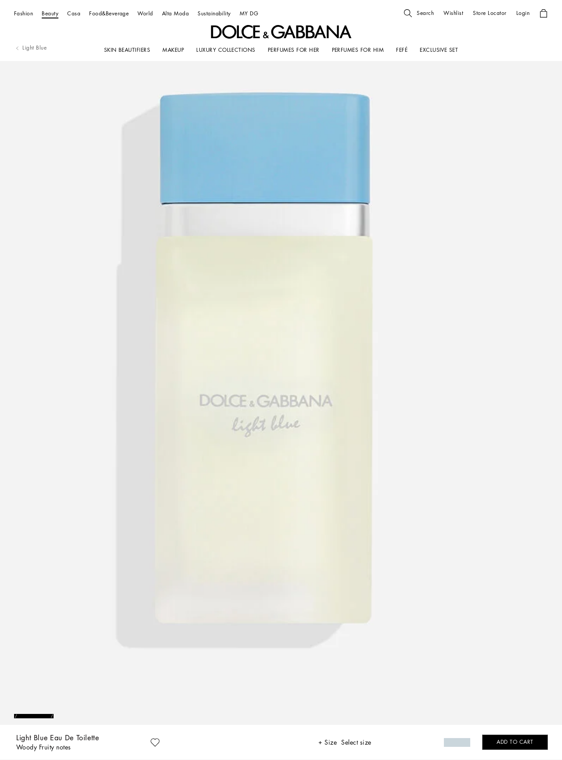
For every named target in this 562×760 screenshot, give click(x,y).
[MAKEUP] (173, 50)
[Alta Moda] (175, 13)
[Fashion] (23, 13)
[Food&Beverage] (109, 13)
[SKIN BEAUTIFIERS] (127, 50)
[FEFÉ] (401, 50)
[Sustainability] (214, 13)
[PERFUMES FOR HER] (294, 50)
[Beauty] (50, 13)
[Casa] (73, 13)
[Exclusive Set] (439, 50)
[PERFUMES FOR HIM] (358, 50)
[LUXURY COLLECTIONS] (226, 50)
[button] (419, 13)
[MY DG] (249, 13)
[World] (145, 13)
